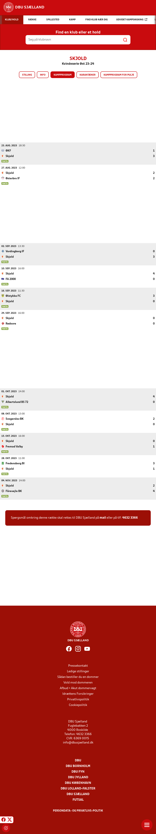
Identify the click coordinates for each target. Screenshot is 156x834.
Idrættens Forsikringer (78, 693)
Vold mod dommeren (78, 682)
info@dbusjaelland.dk (78, 742)
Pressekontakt (78, 665)
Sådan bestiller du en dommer (78, 676)
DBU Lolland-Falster (78, 788)
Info (43, 75)
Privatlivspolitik (78, 699)
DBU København (78, 782)
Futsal (78, 799)
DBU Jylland (78, 777)
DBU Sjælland (78, 794)
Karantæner (88, 75)
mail (103, 517)
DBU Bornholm (78, 766)
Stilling (27, 75)
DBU (78, 760)
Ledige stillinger (78, 671)
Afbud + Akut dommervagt (78, 688)
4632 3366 (130, 517)
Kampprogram (63, 75)
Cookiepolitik (78, 705)
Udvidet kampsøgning (131, 19)
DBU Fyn (78, 771)
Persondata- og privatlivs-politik (78, 810)
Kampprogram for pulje (119, 75)
